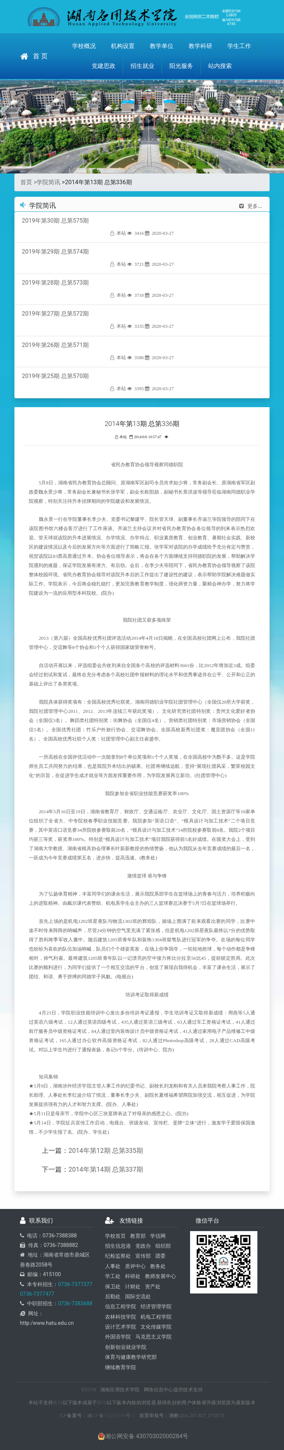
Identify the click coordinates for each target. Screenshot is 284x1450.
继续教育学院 (120, 1367)
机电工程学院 (156, 1317)
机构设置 (123, 45)
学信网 (158, 1236)
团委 (160, 1256)
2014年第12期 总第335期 (105, 1150)
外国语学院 (118, 1337)
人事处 (113, 1266)
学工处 (113, 1276)
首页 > (28, 182)
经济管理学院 (156, 1306)
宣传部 (143, 1256)
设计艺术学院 (120, 1327)
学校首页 (115, 1236)
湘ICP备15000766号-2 (111, 1415)
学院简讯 (48, 182)
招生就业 (142, 65)
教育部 (138, 1236)
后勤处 (113, 1296)
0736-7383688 (75, 1303)
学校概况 (84, 45)
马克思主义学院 (153, 1337)
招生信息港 (118, 1246)
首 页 (34, 56)
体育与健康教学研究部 (131, 1357)
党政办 (143, 1246)
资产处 (152, 1287)
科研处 (133, 1276)
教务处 (158, 1266)
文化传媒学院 (156, 1327)
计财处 (133, 1287)
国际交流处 (138, 1296)
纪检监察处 (118, 1256)
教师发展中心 (160, 1276)
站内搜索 (220, 65)
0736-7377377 (75, 1284)
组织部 (163, 1246)
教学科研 (200, 45)
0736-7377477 (37, 1294)
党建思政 (103, 65)
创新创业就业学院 (125, 1347)
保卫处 (113, 1287)
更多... (250, 206)
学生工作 (239, 45)
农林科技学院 (120, 1317)
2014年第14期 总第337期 (105, 1169)
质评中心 (135, 1266)
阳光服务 (181, 65)
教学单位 (161, 45)
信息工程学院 (120, 1306)
